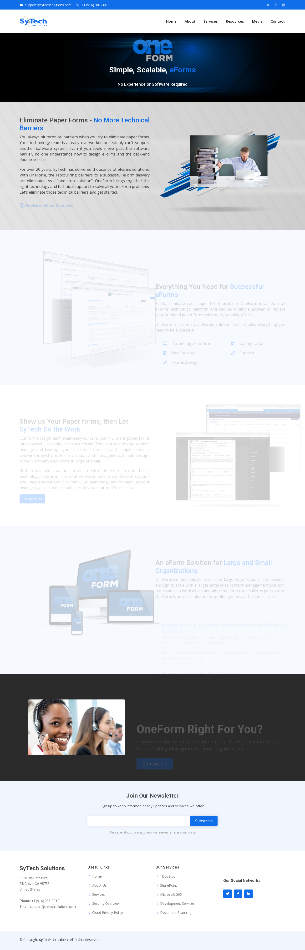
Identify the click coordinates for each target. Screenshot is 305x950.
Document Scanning (175, 912)
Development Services (177, 903)
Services (210, 21)
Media (257, 21)
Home (171, 21)
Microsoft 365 (171, 894)
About (190, 21)
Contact (278, 21)
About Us (99, 885)
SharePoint (168, 885)
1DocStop (168, 876)
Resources (235, 21)
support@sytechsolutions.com (48, 5)
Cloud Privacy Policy (107, 912)
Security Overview (106, 903)
